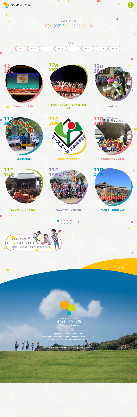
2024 (47, 48)
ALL (21, 48)
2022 (74, 48)
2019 (114, 48)
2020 (101, 48)
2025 (33, 48)
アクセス (90, 336)
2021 (87, 48)
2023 (60, 48)
